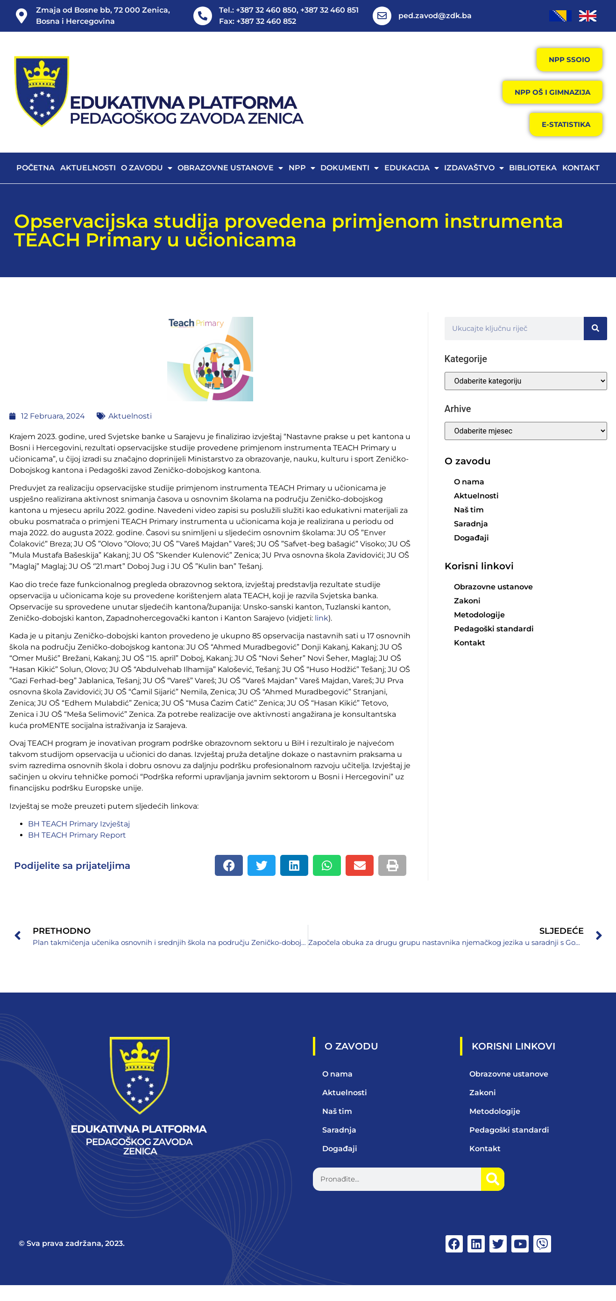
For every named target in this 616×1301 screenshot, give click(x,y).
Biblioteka (533, 182)
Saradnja (471, 538)
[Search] (595, 343)
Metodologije (479, 629)
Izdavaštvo (474, 182)
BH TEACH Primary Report (77, 849)
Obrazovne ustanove (230, 182)
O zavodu (146, 182)
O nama (469, 496)
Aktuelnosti (88, 182)
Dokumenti (349, 182)
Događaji (471, 552)
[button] (229, 879)
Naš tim (469, 524)
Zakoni (467, 615)
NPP (302, 182)
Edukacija (411, 182)
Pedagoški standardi (494, 643)
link (321, 632)
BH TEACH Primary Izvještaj (79, 838)
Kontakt (581, 182)
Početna (35, 182)
